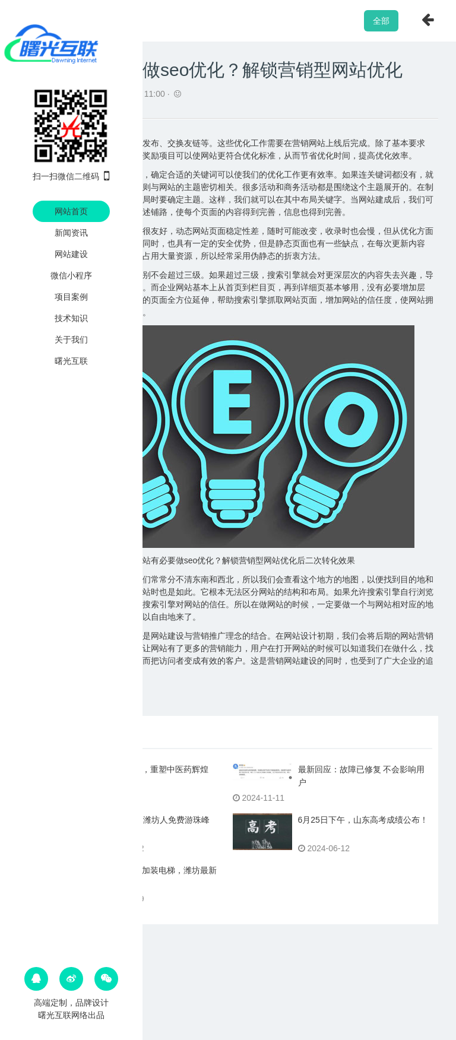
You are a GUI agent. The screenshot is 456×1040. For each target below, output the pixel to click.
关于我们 (71, 339)
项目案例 (71, 297)
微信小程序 (71, 275)
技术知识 (71, 318)
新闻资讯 (71, 232)
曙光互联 (71, 361)
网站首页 (71, 211)
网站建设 (71, 254)
